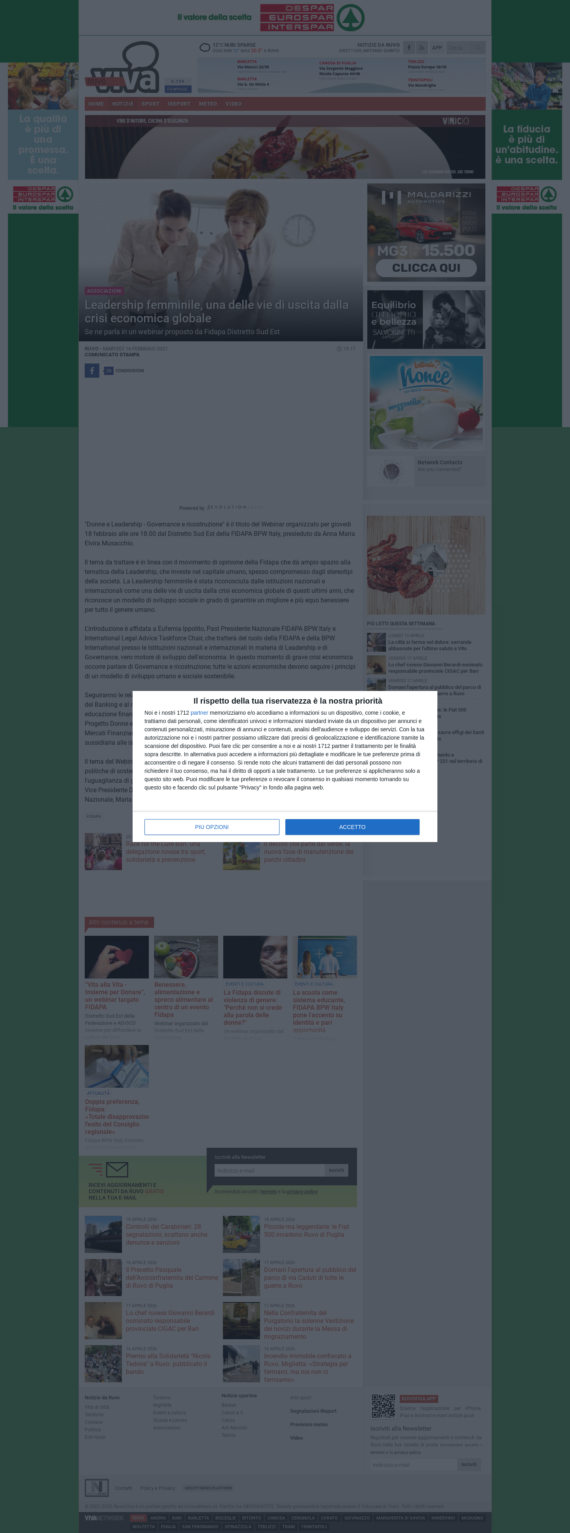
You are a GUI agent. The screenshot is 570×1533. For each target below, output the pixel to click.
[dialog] (285, 766)
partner (199, 712)
